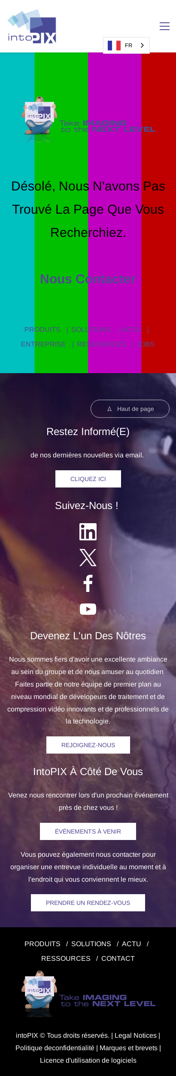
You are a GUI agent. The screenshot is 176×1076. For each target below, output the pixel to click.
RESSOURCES (101, 344)
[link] (88, 100)
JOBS (146, 344)
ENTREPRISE (43, 344)
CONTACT (118, 958)
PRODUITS (42, 329)
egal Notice (135, 1035)
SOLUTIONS (91, 329)
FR (120, 45)
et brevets (142, 1047)
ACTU (131, 329)
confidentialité (73, 1047)
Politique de (33, 1047)
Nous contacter (88, 279)
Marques (113, 1047)
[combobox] (126, 45)
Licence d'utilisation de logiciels (88, 1060)
